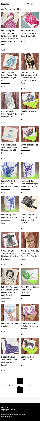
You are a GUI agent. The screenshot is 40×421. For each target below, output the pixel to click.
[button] (14, 9)
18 (34, 385)
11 (29, 385)
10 (25, 385)
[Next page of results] (20, 390)
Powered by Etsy (6, 416)
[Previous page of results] (20, 381)
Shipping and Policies (8, 409)
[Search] (28, 4)
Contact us (4, 407)
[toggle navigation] (37, 3)
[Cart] (32, 4)
